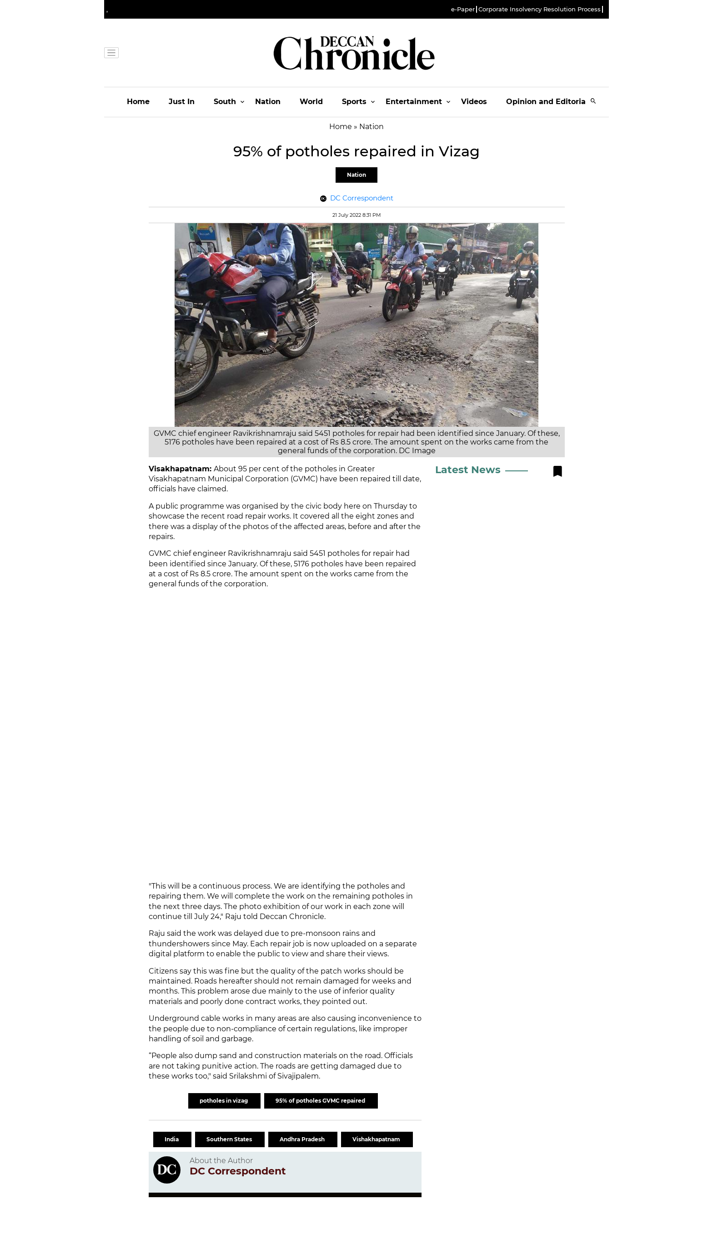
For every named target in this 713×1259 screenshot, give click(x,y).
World (311, 101)
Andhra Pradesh (303, 1139)
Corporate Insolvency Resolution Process (539, 9)
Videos (474, 101)
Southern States (229, 1139)
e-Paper (463, 9)
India (172, 1139)
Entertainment (414, 101)
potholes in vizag (224, 1100)
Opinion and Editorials (549, 101)
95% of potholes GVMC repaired (321, 1100)
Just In (182, 101)
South (225, 101)
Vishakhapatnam (377, 1139)
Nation (268, 101)
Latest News (468, 470)
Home (138, 101)
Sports (354, 101)
